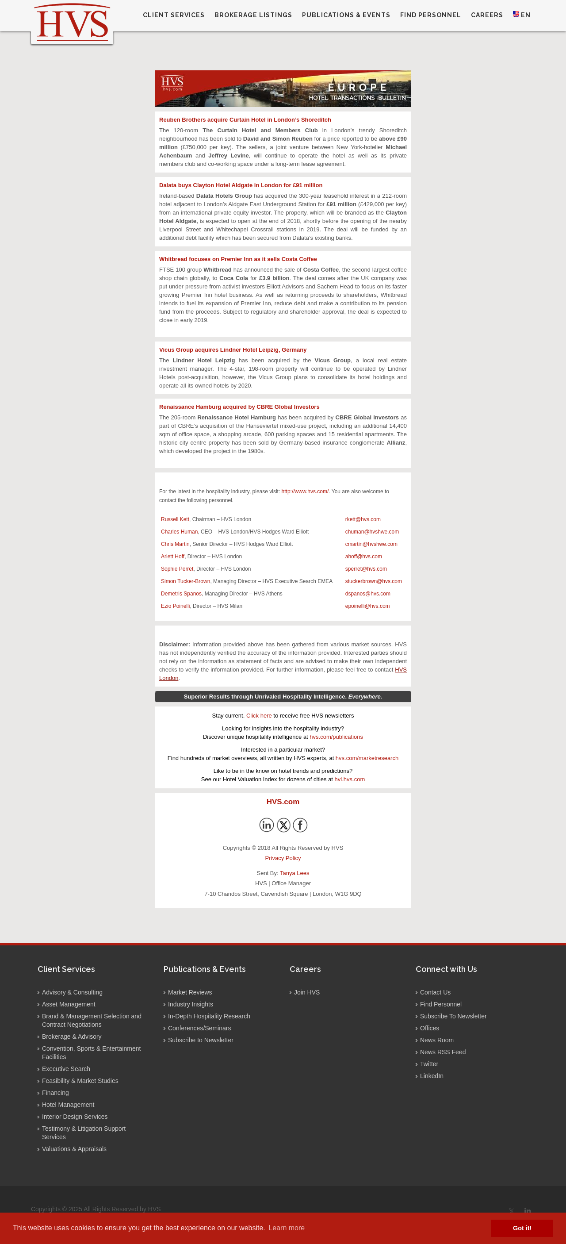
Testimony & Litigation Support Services (84, 1132)
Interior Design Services (75, 1116)
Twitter (429, 1063)
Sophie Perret (177, 569)
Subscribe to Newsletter (200, 1040)
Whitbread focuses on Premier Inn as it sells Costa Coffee (238, 259)
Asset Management (69, 1004)
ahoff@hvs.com (363, 556)
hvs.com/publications (336, 736)
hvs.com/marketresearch (367, 758)
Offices (429, 1028)
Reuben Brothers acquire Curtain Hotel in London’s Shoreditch (245, 119)
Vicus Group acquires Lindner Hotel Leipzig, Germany (233, 349)
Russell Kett (175, 519)
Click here (259, 715)
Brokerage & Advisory (72, 1036)
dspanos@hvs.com (367, 594)
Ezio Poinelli (175, 606)
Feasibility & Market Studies (80, 1080)
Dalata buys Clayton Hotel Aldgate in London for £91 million (240, 185)
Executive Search (66, 1068)
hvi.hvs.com (350, 779)
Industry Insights (190, 1004)
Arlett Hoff (172, 556)
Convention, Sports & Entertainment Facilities (91, 1052)
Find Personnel (441, 1004)
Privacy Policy (283, 858)
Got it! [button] (522, 1228)
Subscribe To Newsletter (453, 1016)
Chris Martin (175, 544)
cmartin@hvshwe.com (371, 544)
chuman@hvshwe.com (372, 532)
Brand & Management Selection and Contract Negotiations (92, 1020)
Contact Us (435, 992)
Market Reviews (190, 992)
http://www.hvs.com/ (305, 491)
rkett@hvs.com (363, 519)
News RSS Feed (443, 1052)
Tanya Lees (295, 873)
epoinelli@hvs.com (367, 606)
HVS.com (283, 802)
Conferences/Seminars (199, 1028)
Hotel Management (68, 1104)
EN (522, 15)
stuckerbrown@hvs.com (373, 581)
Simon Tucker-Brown (185, 581)
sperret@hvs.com (366, 569)
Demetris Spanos (181, 594)
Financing (55, 1092)
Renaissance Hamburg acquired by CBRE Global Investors (239, 406)
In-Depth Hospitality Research (209, 1016)
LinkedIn (432, 1075)
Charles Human (179, 532)
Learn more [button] (286, 1228)
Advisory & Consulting (72, 992)
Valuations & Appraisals (74, 1148)
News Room (437, 1040)
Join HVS (307, 992)
